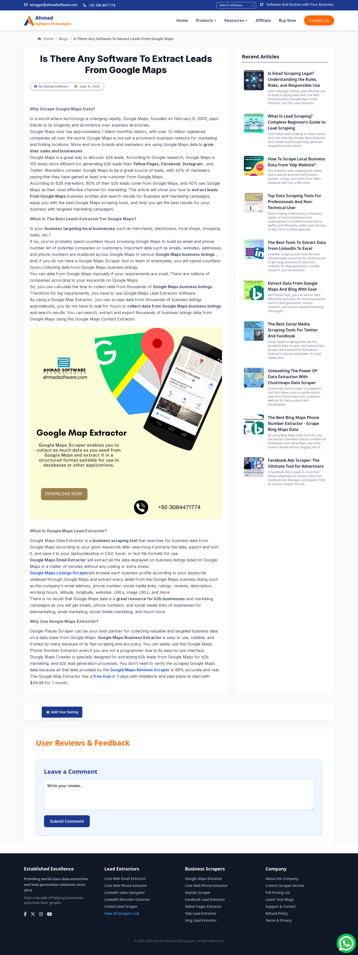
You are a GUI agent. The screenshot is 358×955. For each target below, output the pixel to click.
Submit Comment (67, 821)
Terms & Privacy (279, 920)
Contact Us (319, 20)
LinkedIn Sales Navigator (124, 892)
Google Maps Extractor (203, 878)
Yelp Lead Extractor (200, 913)
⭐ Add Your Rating (62, 712)
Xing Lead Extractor (201, 920)
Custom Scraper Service (285, 885)
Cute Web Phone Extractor (125, 885)
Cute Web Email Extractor (125, 878)
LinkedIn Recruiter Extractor (127, 899)
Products (206, 20)
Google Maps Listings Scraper (59, 572)
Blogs (63, 38)
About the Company (282, 878)
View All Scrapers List (121, 913)
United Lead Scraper (120, 906)
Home (182, 20)
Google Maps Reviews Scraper (140, 669)
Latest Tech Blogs (280, 899)
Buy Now (287, 20)
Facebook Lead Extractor (205, 899)
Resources (236, 20)
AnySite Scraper (198, 892)
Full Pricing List (278, 892)
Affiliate (263, 20)
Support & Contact (281, 906)
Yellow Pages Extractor (203, 906)
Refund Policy (277, 913)
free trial (102, 676)
